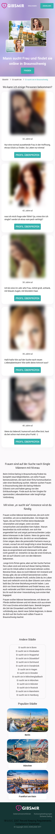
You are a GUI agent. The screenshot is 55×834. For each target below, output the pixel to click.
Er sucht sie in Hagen (27, 669)
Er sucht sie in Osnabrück (27, 665)
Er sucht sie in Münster (27, 684)
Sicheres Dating (46, 816)
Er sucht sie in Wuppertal (27, 654)
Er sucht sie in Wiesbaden (27, 651)
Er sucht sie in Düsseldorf (27, 658)
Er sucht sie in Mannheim (27, 691)
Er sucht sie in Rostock (27, 687)
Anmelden (47, 6)
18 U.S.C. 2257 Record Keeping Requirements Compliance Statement (27, 822)
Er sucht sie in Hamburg (27, 695)
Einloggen (32, 6)
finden (27, 70)
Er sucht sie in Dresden (27, 673)
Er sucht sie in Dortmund (27, 662)
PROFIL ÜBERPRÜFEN (27, 154)
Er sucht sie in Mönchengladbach (27, 676)
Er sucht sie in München (27, 680)
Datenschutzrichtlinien (22, 814)
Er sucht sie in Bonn (27, 647)
